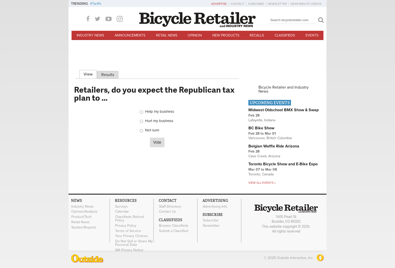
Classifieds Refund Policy (129, 218)
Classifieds (285, 35)
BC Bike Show (261, 128)
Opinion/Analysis (84, 212)
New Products (225, 35)
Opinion (195, 35)
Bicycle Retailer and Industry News (283, 89)
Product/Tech (81, 217)
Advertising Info (215, 206)
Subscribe (256, 4)
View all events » (262, 182)
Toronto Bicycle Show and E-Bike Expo (283, 164)
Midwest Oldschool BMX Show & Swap (283, 109)
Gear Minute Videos (305, 4)
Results (107, 74)
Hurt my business (159, 121)
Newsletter (277, 4)
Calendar (122, 212)
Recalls (257, 35)
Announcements (130, 35)
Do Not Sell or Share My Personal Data (134, 243)
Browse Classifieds (173, 226)
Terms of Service (128, 231)
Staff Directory (170, 206)
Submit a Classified (173, 231)
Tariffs (96, 4)
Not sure (152, 130)
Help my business (159, 111)
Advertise (219, 4)
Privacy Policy (125, 225)
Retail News (166, 35)
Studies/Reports (83, 227)
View (90, 73)
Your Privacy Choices (131, 236)
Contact (237, 4)
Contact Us (167, 212)
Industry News (90, 35)
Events (312, 35)
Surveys (121, 206)
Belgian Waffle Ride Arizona (273, 146)
